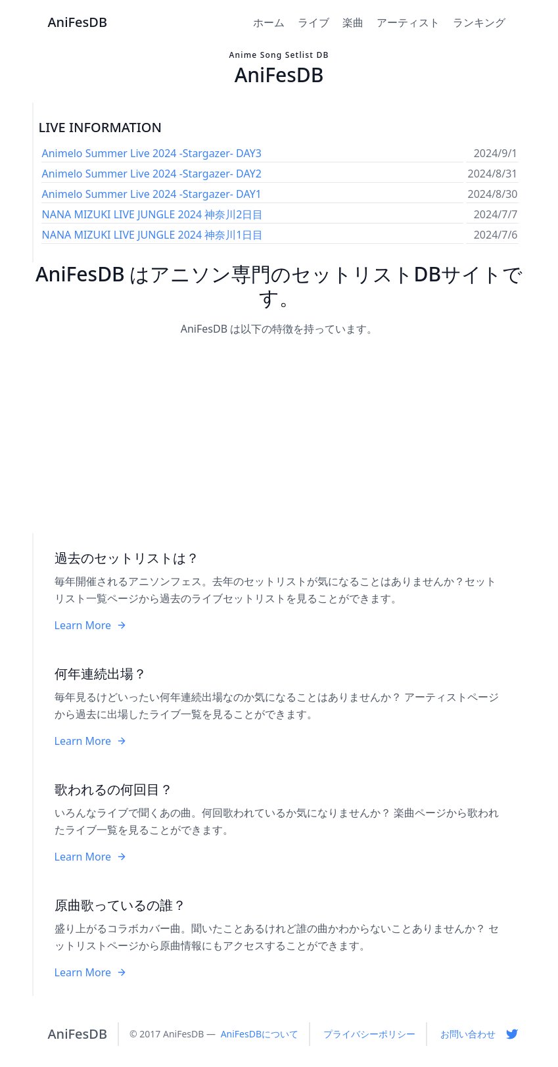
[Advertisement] (279, 436)
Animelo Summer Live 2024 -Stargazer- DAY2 (152, 173)
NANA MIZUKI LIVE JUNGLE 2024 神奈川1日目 (153, 234)
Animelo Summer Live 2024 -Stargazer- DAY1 (152, 194)
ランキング (479, 22)
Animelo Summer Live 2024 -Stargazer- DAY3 (152, 153)
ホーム (269, 22)
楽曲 (352, 22)
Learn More (91, 625)
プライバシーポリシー (369, 1034)
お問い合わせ (468, 1034)
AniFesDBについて (259, 1034)
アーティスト (408, 22)
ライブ (313, 22)
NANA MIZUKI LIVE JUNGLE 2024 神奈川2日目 (153, 214)
